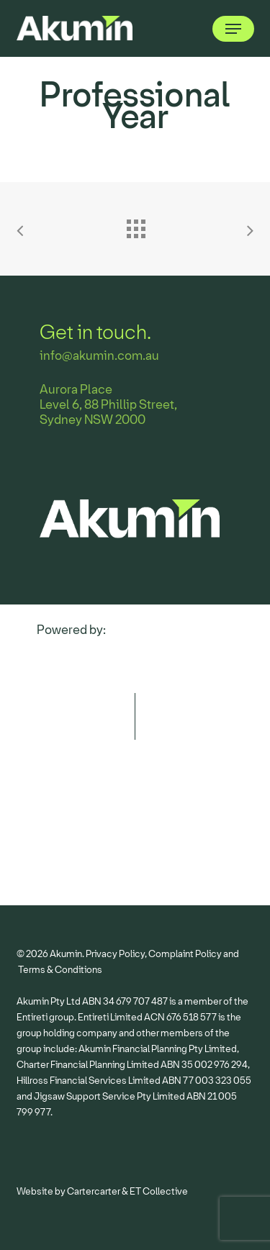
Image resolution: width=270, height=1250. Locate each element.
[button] (233, 29)
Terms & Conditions (60, 970)
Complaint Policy (185, 954)
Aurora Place (76, 389)
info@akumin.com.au (99, 356)
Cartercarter (93, 1191)
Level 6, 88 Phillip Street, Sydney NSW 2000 (108, 412)
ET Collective (159, 1191)
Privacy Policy (115, 954)
